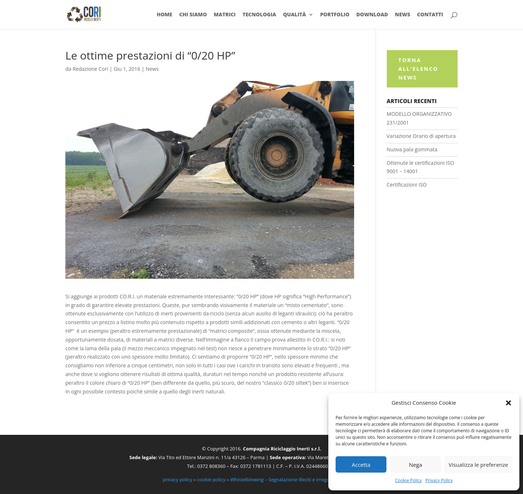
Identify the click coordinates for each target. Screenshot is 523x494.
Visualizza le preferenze (478, 464)
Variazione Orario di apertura (421, 135)
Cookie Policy (408, 480)
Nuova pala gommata (412, 149)
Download (372, 15)
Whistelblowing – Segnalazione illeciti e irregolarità (285, 479)
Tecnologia (259, 15)
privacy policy (177, 479)
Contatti (430, 15)
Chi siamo (193, 15)
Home (164, 15)
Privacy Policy (439, 480)
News (402, 15)
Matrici (224, 15)
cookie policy (211, 479)
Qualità (294, 15)
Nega (415, 464)
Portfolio (334, 15)
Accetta (361, 464)
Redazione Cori (90, 68)
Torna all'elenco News (418, 68)
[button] (508, 403)
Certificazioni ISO (407, 184)
